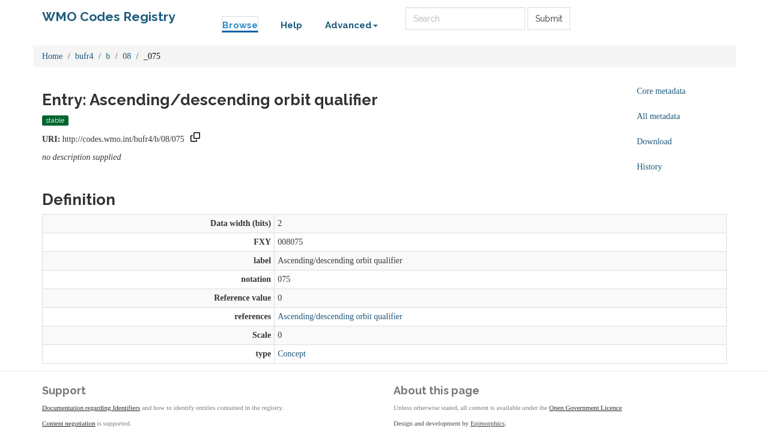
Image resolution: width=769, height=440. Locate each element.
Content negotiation (69, 423)
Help (291, 25)
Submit (548, 18)
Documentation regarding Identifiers (91, 407)
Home (52, 56)
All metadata (658, 116)
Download (654, 141)
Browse (240, 25)
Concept (292, 353)
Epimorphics (487, 423)
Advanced (351, 25)
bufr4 (84, 56)
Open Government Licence (585, 407)
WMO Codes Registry (108, 16)
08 (127, 56)
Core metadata (661, 91)
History (649, 166)
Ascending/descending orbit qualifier (340, 316)
